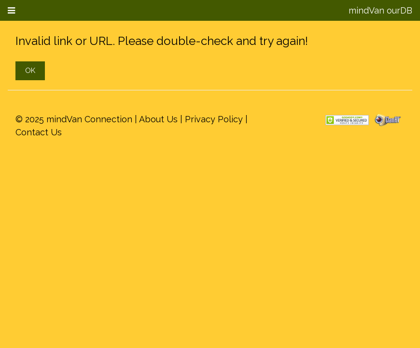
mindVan (366, 10)
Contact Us (38, 132)
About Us (158, 119)
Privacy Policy (214, 119)
